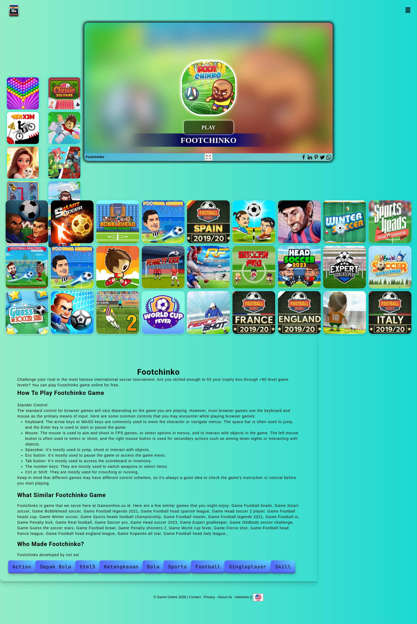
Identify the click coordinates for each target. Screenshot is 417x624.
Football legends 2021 (163, 221)
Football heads (27, 221)
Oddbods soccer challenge (390, 267)
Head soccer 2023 (299, 267)
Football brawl (72, 312)
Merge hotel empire (23, 163)
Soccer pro (253, 267)
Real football (208, 267)
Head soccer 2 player (253, 221)
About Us (225, 597)
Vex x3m (23, 128)
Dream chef (64, 197)
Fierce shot (208, 312)
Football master (27, 267)
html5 (87, 567)
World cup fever (163, 312)
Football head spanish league (208, 221)
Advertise (242, 597)
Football (207, 567)
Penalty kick (163, 267)
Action (21, 567)
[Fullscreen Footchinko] (208, 157)
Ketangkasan (121, 567)
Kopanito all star (344, 312)
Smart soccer (72, 221)
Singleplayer (248, 567)
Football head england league (299, 312)
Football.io (117, 267)
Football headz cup (299, 221)
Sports (177, 567)
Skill (283, 567)
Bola (153, 567)
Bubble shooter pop (23, 93)
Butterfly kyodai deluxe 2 (23, 197)
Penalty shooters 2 (117, 312)
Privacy (209, 597)
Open (407, 10)
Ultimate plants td (64, 163)
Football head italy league (390, 312)
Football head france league (253, 312)
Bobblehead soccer (117, 221)
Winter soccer (344, 221)
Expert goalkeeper (344, 267)
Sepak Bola (55, 567)
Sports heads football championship (390, 221)
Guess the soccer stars (27, 312)
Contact (195, 597)
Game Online (30, 10)
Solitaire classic (64, 93)
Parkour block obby (64, 128)
